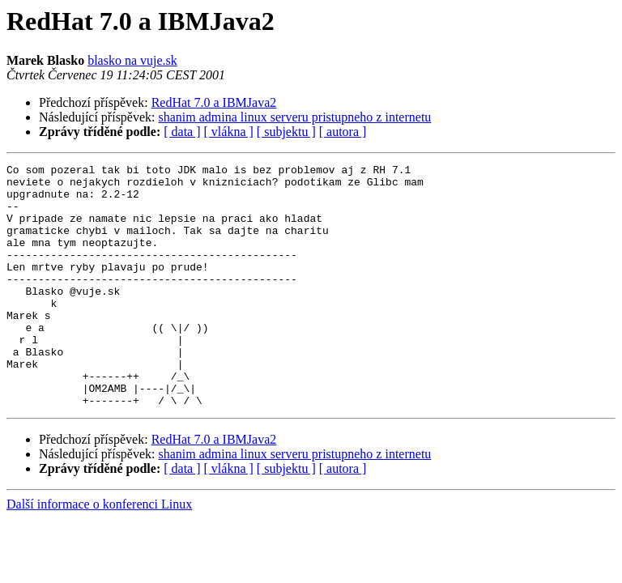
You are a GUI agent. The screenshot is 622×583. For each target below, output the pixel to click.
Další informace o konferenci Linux (99, 553)
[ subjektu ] (286, 131)
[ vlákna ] (228, 131)
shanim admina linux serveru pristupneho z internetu (295, 117)
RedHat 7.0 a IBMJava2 (214, 102)
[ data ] (182, 131)
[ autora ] (343, 131)
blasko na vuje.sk (132, 60)
